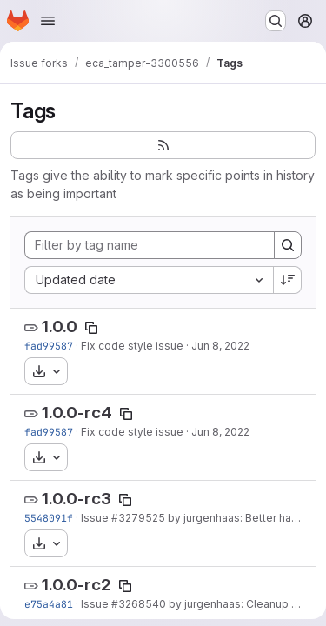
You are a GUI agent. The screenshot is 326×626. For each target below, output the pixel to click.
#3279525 (138, 517)
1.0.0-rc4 (77, 413)
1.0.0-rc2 (76, 585)
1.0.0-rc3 (76, 499)
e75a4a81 (48, 603)
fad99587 (48, 345)
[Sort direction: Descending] (288, 280)
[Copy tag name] (91, 327)
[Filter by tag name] (149, 245)
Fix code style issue (132, 345)
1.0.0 (59, 326)
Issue (96, 517)
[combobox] (148, 280)
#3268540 (138, 603)
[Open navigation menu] (48, 21)
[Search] (288, 245)
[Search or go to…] (275, 20)
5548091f (48, 517)
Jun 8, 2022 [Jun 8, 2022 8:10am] (220, 345)
